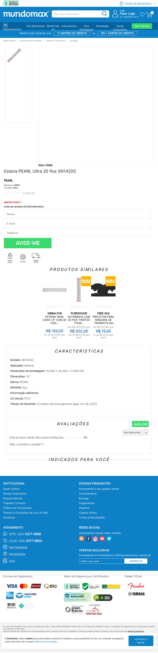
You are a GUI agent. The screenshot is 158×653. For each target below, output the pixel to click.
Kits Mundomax (36, 26)
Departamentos (12, 29)
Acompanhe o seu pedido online (99, 488)
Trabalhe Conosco (14, 503)
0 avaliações (29, 192)
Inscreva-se (136, 561)
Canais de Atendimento (138, 3)
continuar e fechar (141, 640)
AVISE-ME (28, 243)
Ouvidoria (9, 517)
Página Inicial (9, 41)
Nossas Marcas (12, 498)
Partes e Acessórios (55, 41)
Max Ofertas (142, 26)
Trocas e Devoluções (92, 517)
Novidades (102, 26)
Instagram (18, 548)
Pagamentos (87, 503)
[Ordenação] (135, 432)
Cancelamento (88, 493)
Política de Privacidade (17, 507)
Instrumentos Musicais (31, 41)
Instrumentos (69, 26)
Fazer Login (127, 13)
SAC (12, 561)
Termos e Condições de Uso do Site (25, 512)
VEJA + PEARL (45, 165)
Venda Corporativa (14, 493)
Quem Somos (11, 488)
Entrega (84, 498)
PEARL (8, 180)
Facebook (17, 554)
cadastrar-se (129, 16)
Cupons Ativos (88, 512)
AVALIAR (140, 424)
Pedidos (84, 507)
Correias (74, 41)
